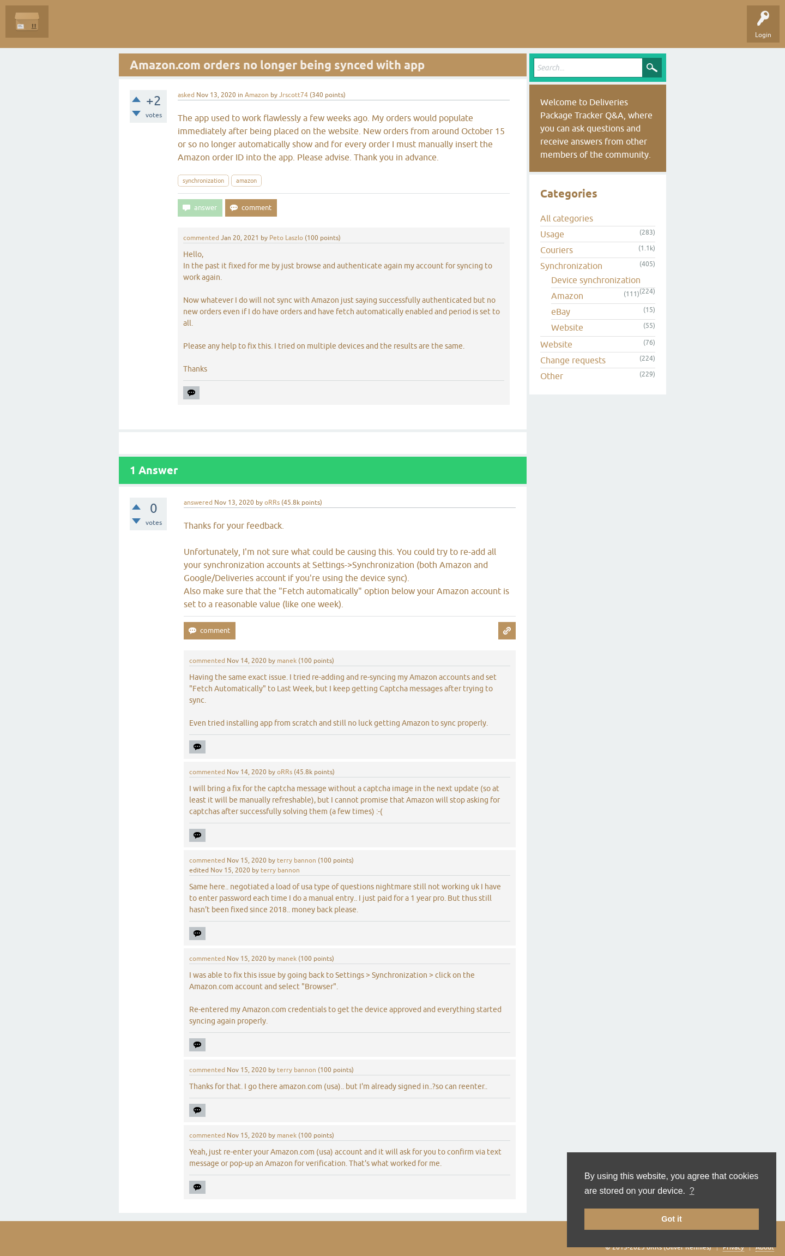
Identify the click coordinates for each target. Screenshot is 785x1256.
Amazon (257, 95)
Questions (71, 29)
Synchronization (571, 266)
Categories (198, 29)
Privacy (733, 1247)
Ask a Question (249, 29)
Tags (159, 29)
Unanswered (117, 29)
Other (551, 376)
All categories (566, 218)
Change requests (573, 360)
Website (567, 327)
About (765, 1247)
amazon (246, 180)
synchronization (203, 180)
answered (198, 502)
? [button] (692, 1190)
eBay (560, 311)
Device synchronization (596, 280)
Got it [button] (671, 1219)
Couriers (556, 250)
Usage (552, 234)
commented (201, 238)
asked (186, 95)
